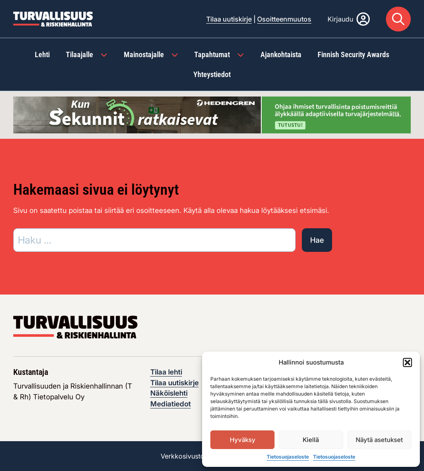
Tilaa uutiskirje (229, 19)
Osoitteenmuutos (284, 19)
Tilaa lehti (166, 372)
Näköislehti (169, 393)
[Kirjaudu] (348, 19)
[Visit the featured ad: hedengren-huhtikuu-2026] (212, 114)
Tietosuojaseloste (288, 457)
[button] (407, 362)
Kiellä (311, 440)
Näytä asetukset (379, 440)
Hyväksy (242, 440)
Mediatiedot (170, 404)
